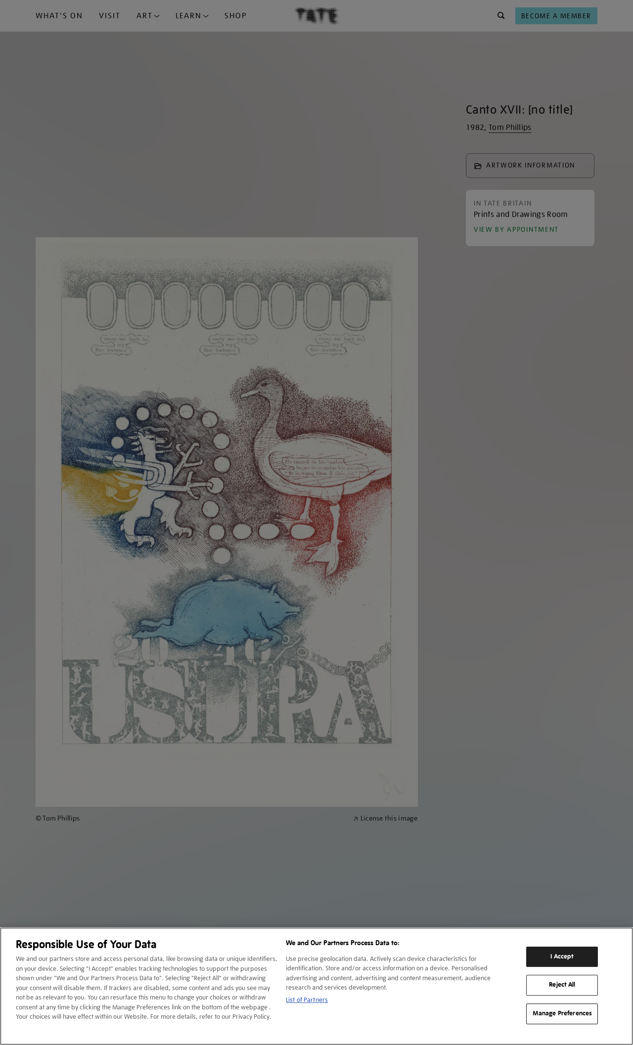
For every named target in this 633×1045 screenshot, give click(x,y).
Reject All (562, 985)
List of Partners (307, 1000)
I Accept (562, 956)
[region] (316, 986)
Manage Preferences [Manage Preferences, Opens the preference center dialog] (562, 1013)
